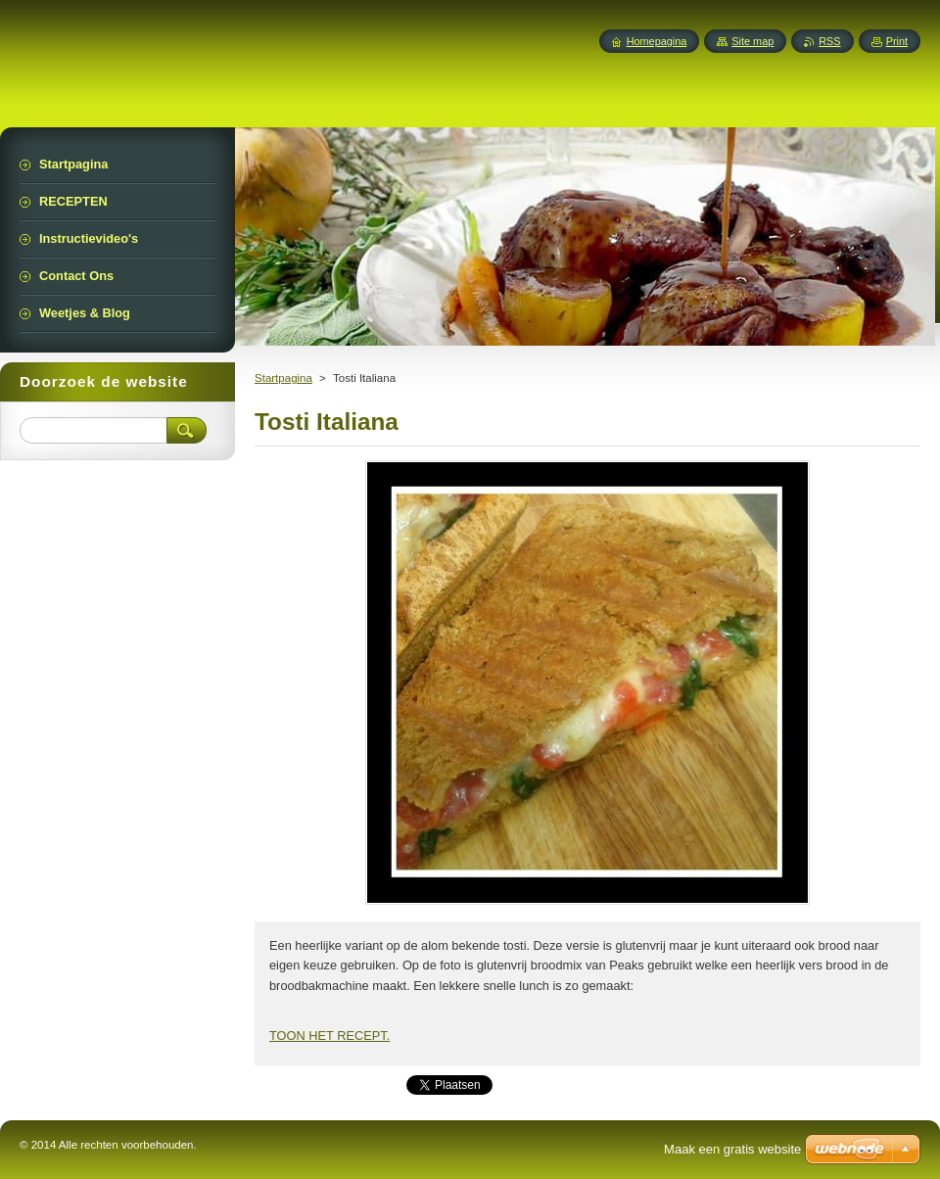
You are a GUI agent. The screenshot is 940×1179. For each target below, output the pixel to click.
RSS (829, 41)
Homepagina (657, 41)
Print (897, 41)
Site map (752, 41)
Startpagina (283, 378)
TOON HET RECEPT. (329, 1035)
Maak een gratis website (732, 1149)
